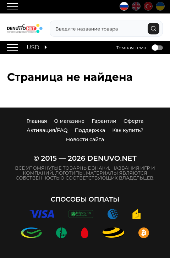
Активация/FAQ (47, 130)
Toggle (157, 47)
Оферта (133, 121)
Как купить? (127, 130)
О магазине (69, 121)
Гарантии (104, 121)
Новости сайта (85, 139)
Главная (37, 121)
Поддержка (90, 130)
